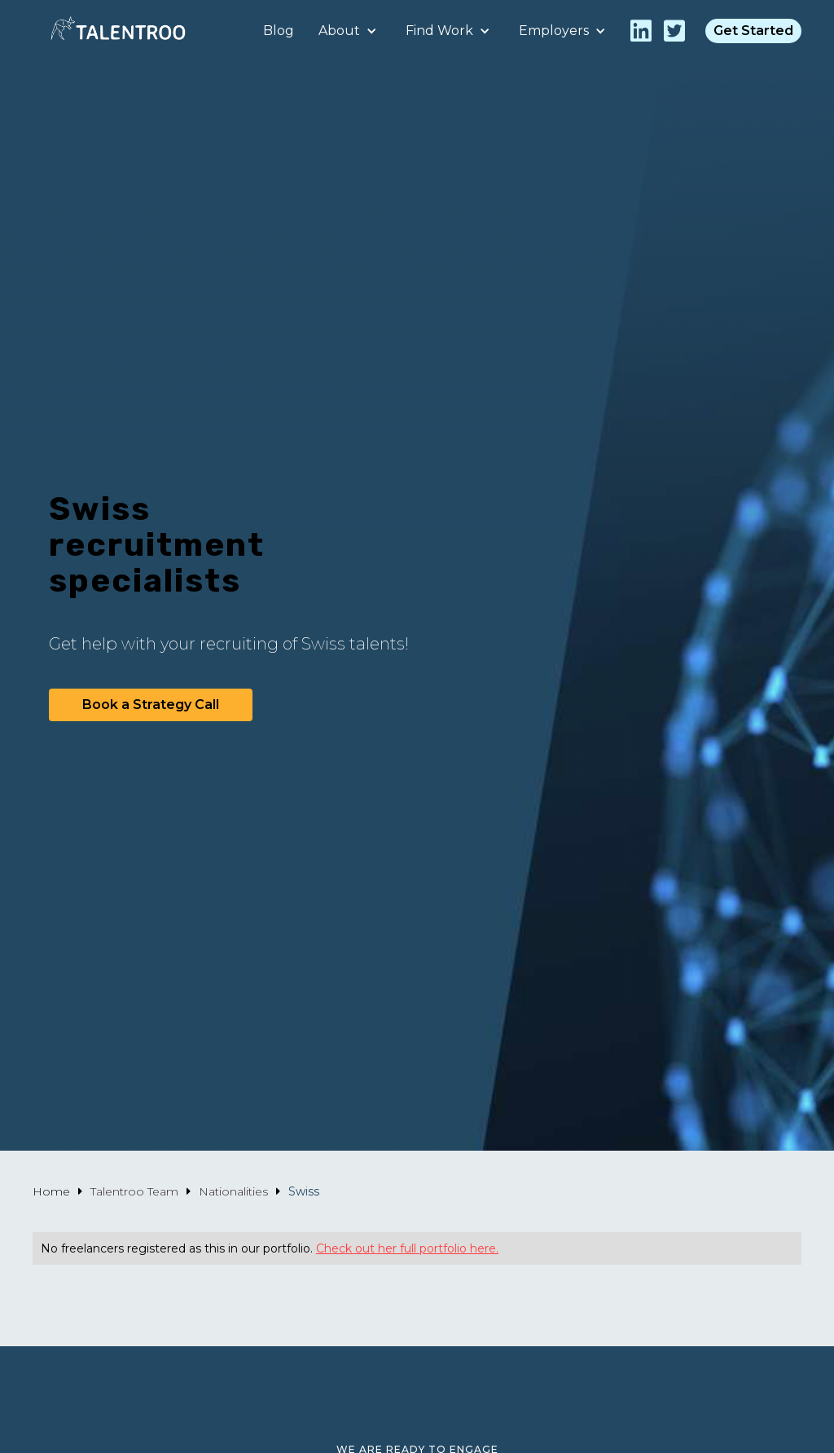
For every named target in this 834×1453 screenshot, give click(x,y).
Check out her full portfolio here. (407, 1248)
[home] (118, 30)
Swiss (303, 1191)
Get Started (753, 30)
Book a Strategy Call (150, 704)
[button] (349, 31)
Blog (278, 30)
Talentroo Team (134, 1191)
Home (51, 1191)
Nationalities (233, 1191)
